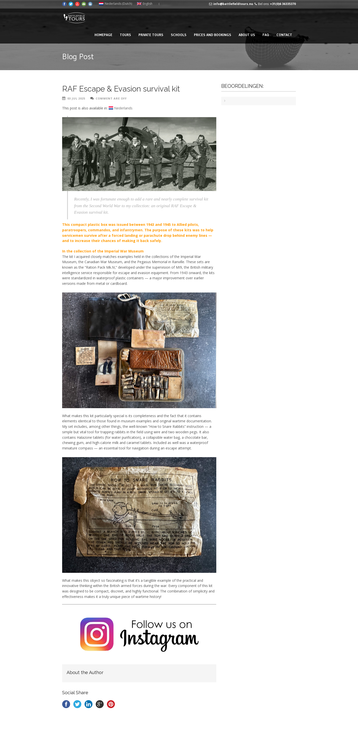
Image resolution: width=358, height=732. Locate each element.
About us (247, 35)
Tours (125, 35)
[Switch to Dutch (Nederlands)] (115, 4)
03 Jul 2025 (76, 98)
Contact (284, 35)
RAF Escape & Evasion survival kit (121, 88)
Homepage (103, 35)
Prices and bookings (212, 35)
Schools (178, 35)
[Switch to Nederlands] (121, 108)
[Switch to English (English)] (144, 4)
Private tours (150, 35)
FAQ (266, 35)
